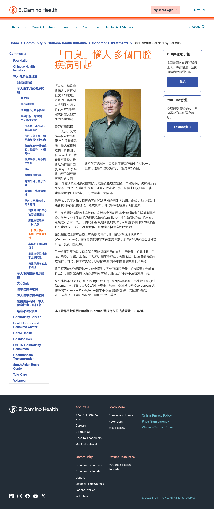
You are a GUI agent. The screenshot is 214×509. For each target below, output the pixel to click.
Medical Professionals (90, 483)
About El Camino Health (87, 417)
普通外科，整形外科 (35, 182)
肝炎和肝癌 (27, 104)
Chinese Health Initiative (67, 43)
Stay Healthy (117, 428)
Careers (81, 425)
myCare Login (165, 10)
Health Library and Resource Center (26, 325)
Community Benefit (27, 317)
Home (14, 43)
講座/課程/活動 (27, 311)
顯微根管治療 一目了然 (36, 222)
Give (199, 10)
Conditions (91, 27)
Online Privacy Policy (157, 415)
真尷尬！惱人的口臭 (37, 245)
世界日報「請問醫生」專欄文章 (31, 118)
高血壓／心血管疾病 (33, 110)
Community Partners (89, 465)
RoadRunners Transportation (23, 356)
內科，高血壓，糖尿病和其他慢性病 (35, 137)
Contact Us (83, 432)
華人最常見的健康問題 (30, 90)
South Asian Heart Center (26, 366)
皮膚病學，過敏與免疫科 (35, 161)
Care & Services (43, 27)
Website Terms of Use (157, 427)
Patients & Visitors (120, 27)
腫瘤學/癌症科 (33, 175)
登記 (182, 81)
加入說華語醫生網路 (30, 295)
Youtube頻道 (183, 127)
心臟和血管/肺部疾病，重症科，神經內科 (36, 149)
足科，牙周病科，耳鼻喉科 (35, 202)
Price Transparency (155, 421)
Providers (19, 27)
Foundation (21, 60)
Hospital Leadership (89, 438)
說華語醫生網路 (27, 289)
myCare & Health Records (120, 467)
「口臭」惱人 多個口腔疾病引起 (37, 234)
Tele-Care (20, 374)
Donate (80, 477)
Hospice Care (23, 339)
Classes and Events (121, 415)
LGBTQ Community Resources (27, 346)
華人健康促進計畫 (25, 76)
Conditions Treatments (110, 43)
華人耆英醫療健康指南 (30, 275)
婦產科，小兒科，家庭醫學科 (35, 127)
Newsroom (116, 421)
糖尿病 (25, 98)
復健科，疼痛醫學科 (35, 192)
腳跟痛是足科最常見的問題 (37, 255)
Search (197, 27)
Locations (69, 27)
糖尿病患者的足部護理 (37, 265)
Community (33, 43)
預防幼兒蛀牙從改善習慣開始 (37, 212)
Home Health (22, 333)
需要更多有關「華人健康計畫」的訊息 (30, 303)
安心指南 (23, 283)
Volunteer (20, 380)
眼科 (27, 169)
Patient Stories (85, 490)
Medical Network (87, 444)
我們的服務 (24, 82)
